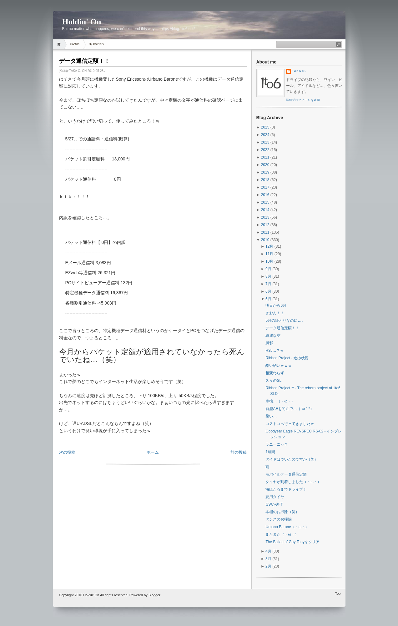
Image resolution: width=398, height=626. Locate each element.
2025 (265, 127)
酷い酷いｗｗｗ (278, 365)
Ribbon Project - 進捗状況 (286, 358)
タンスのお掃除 (278, 519)
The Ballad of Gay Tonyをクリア (292, 542)
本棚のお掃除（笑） (282, 512)
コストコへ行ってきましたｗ (289, 424)
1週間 (270, 452)
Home (60, 44)
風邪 (269, 343)
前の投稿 (238, 452)
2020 (265, 165)
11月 (269, 254)
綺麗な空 (272, 335)
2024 (265, 135)
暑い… (271, 416)
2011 (265, 232)
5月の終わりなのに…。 (285, 320)
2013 (265, 217)
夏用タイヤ (274, 497)
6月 (268, 291)
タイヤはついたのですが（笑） (291, 459)
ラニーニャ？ (276, 444)
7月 (268, 284)
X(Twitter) (96, 44)
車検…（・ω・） (280, 401)
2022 (265, 150)
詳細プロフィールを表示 (303, 100)
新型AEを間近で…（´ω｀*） (289, 408)
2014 (265, 210)
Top (338, 593)
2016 (265, 195)
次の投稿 (67, 452)
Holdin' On (81, 21)
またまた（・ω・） (281, 534)
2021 (265, 157)
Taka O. (299, 71)
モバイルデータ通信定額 (286, 474)
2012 (265, 225)
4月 (268, 551)
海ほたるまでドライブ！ (286, 489)
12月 (269, 246)
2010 (265, 240)
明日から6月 (275, 305)
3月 (268, 559)
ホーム (153, 452)
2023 (265, 142)
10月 (269, 261)
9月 (268, 269)
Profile (75, 44)
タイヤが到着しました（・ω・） (293, 482)
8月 (268, 276)
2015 (265, 202)
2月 (268, 566)
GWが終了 (274, 504)
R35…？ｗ (274, 350)
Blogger (154, 595)
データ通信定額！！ (84, 61)
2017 (265, 187)
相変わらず (274, 373)
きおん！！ (274, 313)
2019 (265, 172)
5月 (268, 299)
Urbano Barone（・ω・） (287, 527)
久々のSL (273, 380)
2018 (265, 180)
